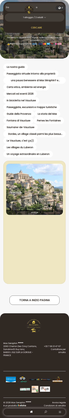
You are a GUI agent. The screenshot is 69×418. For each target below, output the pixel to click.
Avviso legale (59, 402)
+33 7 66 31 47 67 (50, 346)
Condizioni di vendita (55, 405)
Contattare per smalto (53, 351)
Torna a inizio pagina (34, 300)
